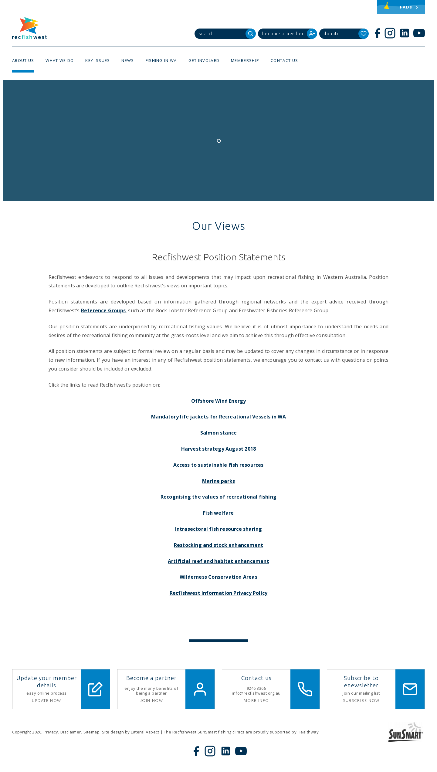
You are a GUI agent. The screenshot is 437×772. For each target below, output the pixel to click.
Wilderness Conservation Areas (218, 577)
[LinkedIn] (404, 33)
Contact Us (284, 60)
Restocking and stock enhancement (218, 545)
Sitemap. (92, 732)
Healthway (308, 732)
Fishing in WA (161, 60)
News (127, 60)
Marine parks (218, 481)
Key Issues (97, 60)
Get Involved (204, 60)
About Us (23, 60)
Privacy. (51, 732)
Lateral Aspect (145, 732)
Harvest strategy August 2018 (218, 448)
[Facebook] (377, 33)
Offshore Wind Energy (218, 401)
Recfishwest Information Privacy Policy (219, 593)
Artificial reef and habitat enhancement (218, 561)
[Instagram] (390, 33)
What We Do (60, 60)
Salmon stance (218, 432)
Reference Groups (103, 310)
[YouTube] (419, 33)
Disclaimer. (71, 732)
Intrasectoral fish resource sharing (218, 529)
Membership (245, 60)
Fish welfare (218, 513)
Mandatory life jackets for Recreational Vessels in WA (218, 416)
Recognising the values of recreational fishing (218, 496)
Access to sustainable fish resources (218, 465)
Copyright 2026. (27, 732)
